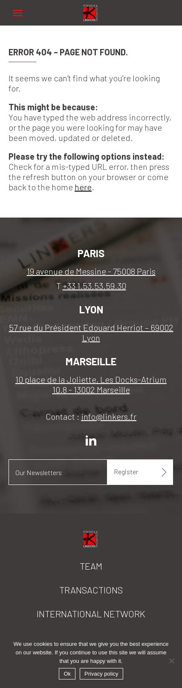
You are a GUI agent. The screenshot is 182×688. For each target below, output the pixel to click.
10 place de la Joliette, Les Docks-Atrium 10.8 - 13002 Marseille (91, 384)
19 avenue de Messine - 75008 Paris (91, 271)
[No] (171, 660)
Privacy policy (101, 674)
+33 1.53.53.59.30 (94, 286)
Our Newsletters (38, 472)
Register (126, 471)
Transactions (91, 589)
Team (91, 565)
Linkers (91, 8)
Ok (67, 674)
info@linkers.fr (108, 416)
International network (91, 613)
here (83, 187)
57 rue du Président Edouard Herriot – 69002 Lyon (91, 332)
